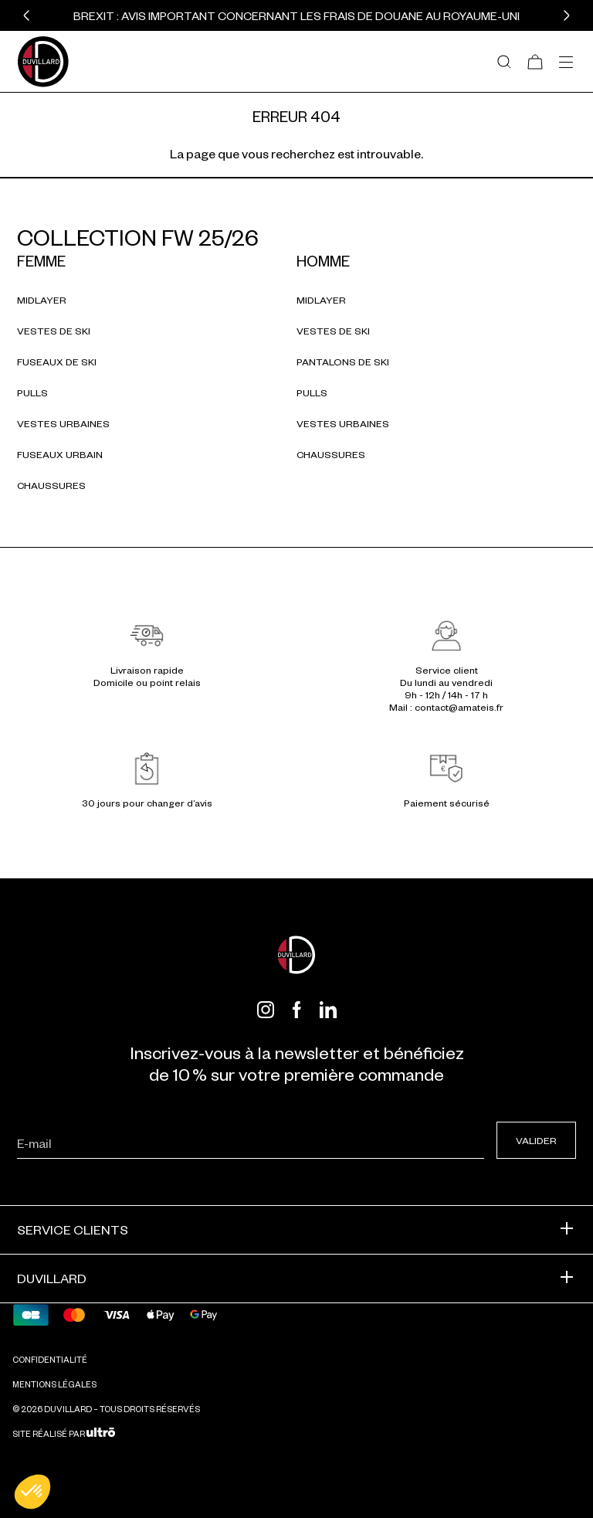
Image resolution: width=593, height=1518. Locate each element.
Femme (41, 260)
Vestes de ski (53, 330)
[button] (26, 15)
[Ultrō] (100, 1433)
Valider (536, 1140)
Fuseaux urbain (60, 454)
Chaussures (51, 485)
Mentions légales (54, 1384)
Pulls (32, 392)
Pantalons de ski (342, 361)
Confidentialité (49, 1359)
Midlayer (41, 300)
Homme (323, 260)
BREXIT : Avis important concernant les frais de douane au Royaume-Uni (296, 15)
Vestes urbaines (63, 423)
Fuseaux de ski (57, 361)
